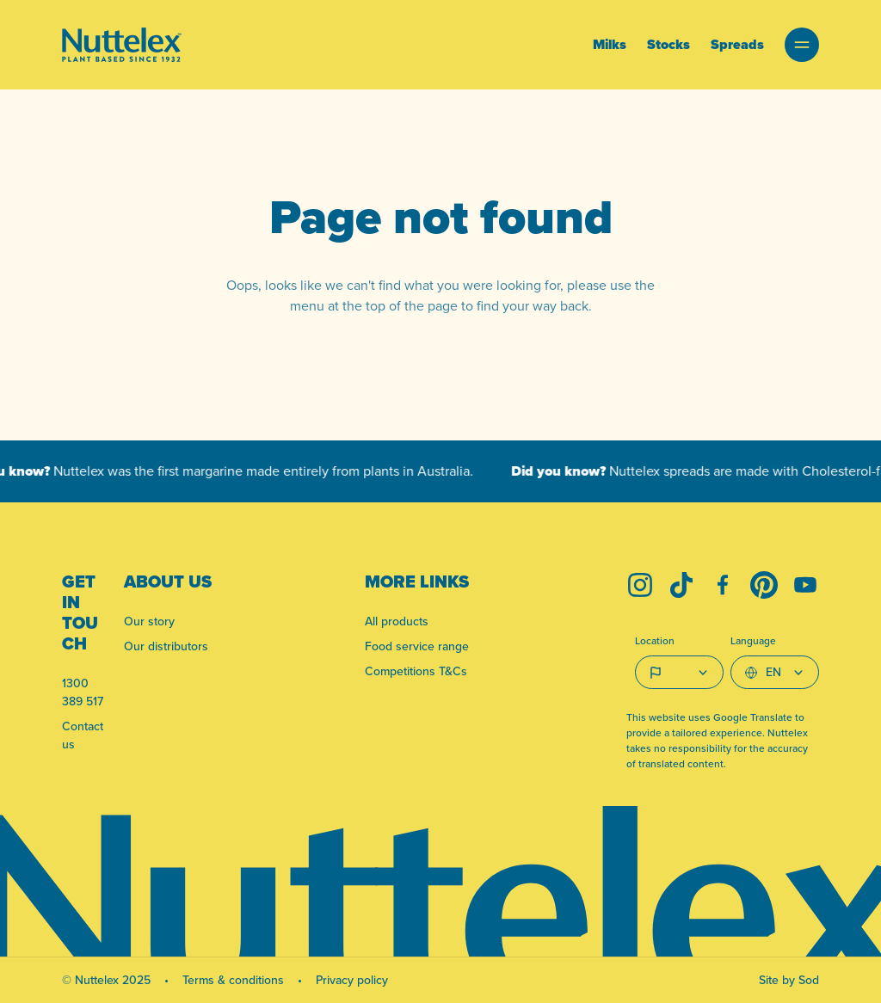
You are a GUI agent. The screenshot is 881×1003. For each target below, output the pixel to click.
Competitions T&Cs (416, 671)
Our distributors (166, 646)
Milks (609, 44)
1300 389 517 (82, 692)
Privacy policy (352, 979)
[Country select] (679, 672)
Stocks (668, 44)
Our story (149, 621)
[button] (802, 45)
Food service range (417, 646)
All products (396, 621)
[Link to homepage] (122, 45)
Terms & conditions (233, 979)
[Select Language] (774, 672)
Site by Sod (789, 979)
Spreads (737, 44)
